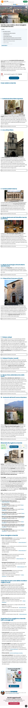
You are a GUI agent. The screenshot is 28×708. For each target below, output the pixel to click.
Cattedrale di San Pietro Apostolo (9, 33)
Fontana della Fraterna (7, 36)
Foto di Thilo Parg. (21, 232)
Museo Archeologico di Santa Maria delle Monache (12, 39)
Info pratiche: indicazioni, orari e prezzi (9, 126)
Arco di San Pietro (6, 34)
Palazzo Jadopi (6, 42)
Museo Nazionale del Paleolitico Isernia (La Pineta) (12, 37)
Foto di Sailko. (21, 201)
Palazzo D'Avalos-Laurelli (7, 44)
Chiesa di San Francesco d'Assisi (9, 41)
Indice (2, 29)
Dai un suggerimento (14, 703)
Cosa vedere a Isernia (6, 31)
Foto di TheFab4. (26, 22)
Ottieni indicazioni (5, 502)
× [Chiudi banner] (0, 1)
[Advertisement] (14, 179)
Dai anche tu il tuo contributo (14, 693)
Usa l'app (25, 1)
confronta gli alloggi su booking (16, 653)
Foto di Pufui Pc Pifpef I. (20, 113)
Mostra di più (4, 45)
